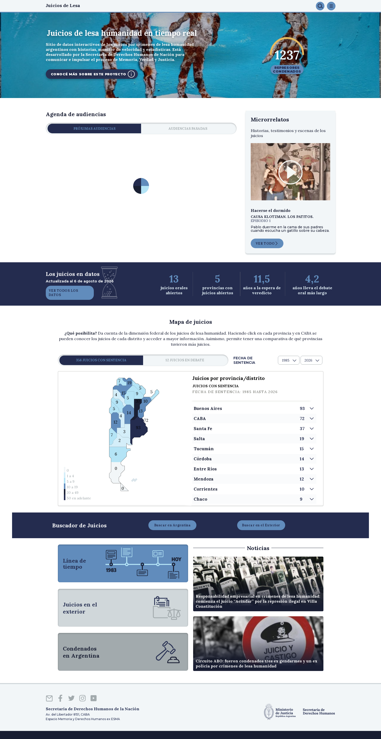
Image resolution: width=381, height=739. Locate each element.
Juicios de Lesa (63, 5)
